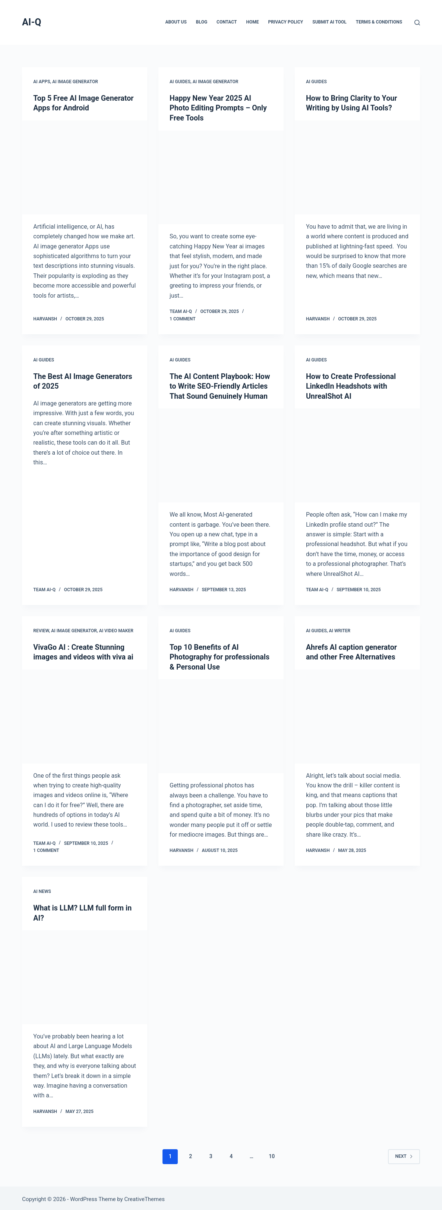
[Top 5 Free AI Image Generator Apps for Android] (84, 167)
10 (272, 1154)
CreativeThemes (144, 1197)
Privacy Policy (285, 22)
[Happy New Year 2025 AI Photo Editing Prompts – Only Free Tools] (221, 177)
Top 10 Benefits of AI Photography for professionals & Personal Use (220, 655)
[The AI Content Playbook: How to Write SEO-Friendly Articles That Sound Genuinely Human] (221, 454)
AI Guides (180, 81)
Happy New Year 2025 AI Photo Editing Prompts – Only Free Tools (219, 108)
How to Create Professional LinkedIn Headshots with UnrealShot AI (351, 385)
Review (41, 629)
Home (252, 22)
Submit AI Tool (329, 22)
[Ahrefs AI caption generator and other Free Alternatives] (357, 715)
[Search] (417, 22)
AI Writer (340, 629)
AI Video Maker (116, 629)
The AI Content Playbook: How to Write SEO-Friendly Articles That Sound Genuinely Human (221, 385)
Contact (227, 22)
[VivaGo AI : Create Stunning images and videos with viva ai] (84, 715)
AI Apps (41, 81)
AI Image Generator (75, 81)
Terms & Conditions (379, 22)
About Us (176, 22)
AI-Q (31, 22)
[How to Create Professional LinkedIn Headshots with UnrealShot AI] (357, 454)
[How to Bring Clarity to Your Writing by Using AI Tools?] (357, 167)
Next (404, 1154)
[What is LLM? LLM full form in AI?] (84, 975)
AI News (42, 889)
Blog (201, 22)
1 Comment (182, 318)
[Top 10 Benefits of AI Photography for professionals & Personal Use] (221, 724)
